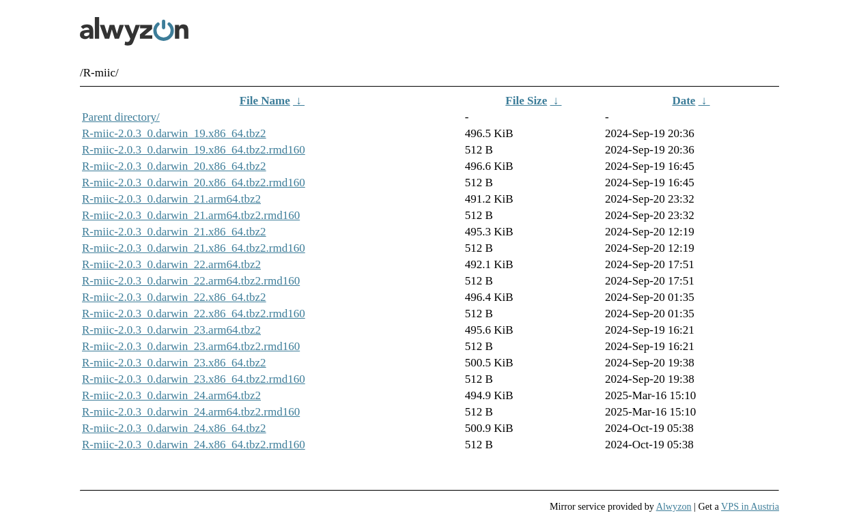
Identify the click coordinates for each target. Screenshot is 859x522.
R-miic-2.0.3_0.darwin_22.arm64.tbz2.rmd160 (191, 280)
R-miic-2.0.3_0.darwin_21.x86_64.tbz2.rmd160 (193, 248)
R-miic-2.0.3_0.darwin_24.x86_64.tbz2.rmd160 (193, 444)
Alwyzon (674, 506)
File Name (265, 100)
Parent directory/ (121, 117)
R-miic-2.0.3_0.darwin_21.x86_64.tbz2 (174, 231)
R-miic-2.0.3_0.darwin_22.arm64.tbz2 (171, 264)
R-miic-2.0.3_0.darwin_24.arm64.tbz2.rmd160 (191, 411)
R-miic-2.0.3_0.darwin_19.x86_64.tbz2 (174, 133)
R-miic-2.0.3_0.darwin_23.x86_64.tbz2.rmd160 (193, 379)
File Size (526, 100)
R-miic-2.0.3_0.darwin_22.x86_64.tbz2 (174, 297)
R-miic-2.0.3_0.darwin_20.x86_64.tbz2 (174, 166)
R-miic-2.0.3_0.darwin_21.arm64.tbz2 (171, 198)
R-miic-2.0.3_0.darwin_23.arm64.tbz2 (171, 329)
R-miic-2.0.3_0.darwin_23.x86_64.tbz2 (174, 362)
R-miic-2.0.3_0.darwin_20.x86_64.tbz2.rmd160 (193, 182)
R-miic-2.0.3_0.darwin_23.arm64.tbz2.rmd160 (191, 346)
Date (683, 100)
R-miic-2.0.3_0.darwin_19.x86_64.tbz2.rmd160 (193, 149)
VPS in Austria (750, 506)
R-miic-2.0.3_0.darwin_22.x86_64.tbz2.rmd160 (193, 313)
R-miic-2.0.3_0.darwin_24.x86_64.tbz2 (174, 428)
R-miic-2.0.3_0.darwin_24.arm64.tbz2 (171, 395)
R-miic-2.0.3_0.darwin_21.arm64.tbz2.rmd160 (191, 215)
